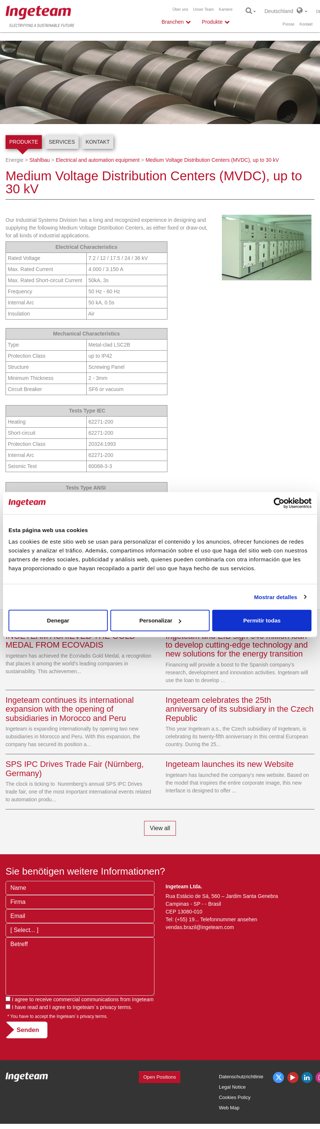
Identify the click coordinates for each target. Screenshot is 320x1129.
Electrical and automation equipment (97, 160)
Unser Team (203, 9)
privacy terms (115, 1007)
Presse (288, 24)
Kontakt (306, 24)
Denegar (58, 620)
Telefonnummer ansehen (228, 919)
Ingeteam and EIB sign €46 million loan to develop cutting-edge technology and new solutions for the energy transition (237, 644)
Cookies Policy (234, 1097)
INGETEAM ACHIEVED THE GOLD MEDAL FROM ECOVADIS (70, 640)
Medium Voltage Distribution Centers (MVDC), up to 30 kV (212, 160)
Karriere (226, 9)
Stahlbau (39, 160)
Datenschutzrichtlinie (241, 1076)
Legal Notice (232, 1087)
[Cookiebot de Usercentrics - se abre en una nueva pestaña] (279, 502)
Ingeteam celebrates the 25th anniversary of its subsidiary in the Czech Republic (240, 708)
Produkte (23, 142)
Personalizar (160, 620)
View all (160, 828)
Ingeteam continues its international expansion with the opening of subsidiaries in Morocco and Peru (70, 708)
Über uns (180, 9)
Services (62, 142)
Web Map (229, 1107)
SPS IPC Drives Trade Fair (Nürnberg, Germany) (75, 768)
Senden (28, 1029)
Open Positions (159, 1077)
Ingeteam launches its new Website (230, 764)
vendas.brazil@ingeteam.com (200, 927)
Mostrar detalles (275, 597)
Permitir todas (262, 620)
